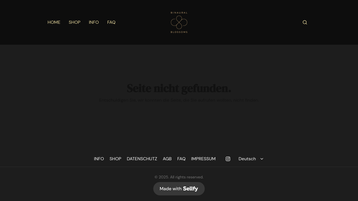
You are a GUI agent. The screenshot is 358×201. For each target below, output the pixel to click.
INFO (94, 22)
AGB (167, 159)
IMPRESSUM (203, 159)
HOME (54, 22)
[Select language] (252, 158)
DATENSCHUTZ (142, 159)
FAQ (111, 22)
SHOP (75, 22)
